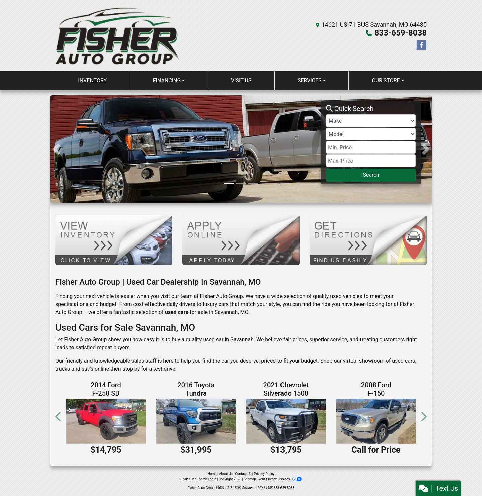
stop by (131, 369)
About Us (226, 474)
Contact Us (243, 474)
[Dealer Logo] (117, 35)
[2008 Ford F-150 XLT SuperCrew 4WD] (376, 421)
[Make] (371, 120)
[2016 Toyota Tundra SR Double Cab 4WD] (196, 421)
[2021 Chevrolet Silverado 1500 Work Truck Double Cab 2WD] (286, 421)
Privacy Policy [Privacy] (264, 474)
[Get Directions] (368, 239)
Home (212, 474)
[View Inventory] (113, 239)
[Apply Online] (241, 239)
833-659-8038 (400, 33)
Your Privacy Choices (280, 479)
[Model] (371, 134)
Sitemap (250, 479)
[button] (56, 149)
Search (371, 175)
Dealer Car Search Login (198, 479)
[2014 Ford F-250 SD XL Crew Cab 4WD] (106, 421)
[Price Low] (371, 147)
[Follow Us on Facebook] (421, 45)
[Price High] (371, 160)
